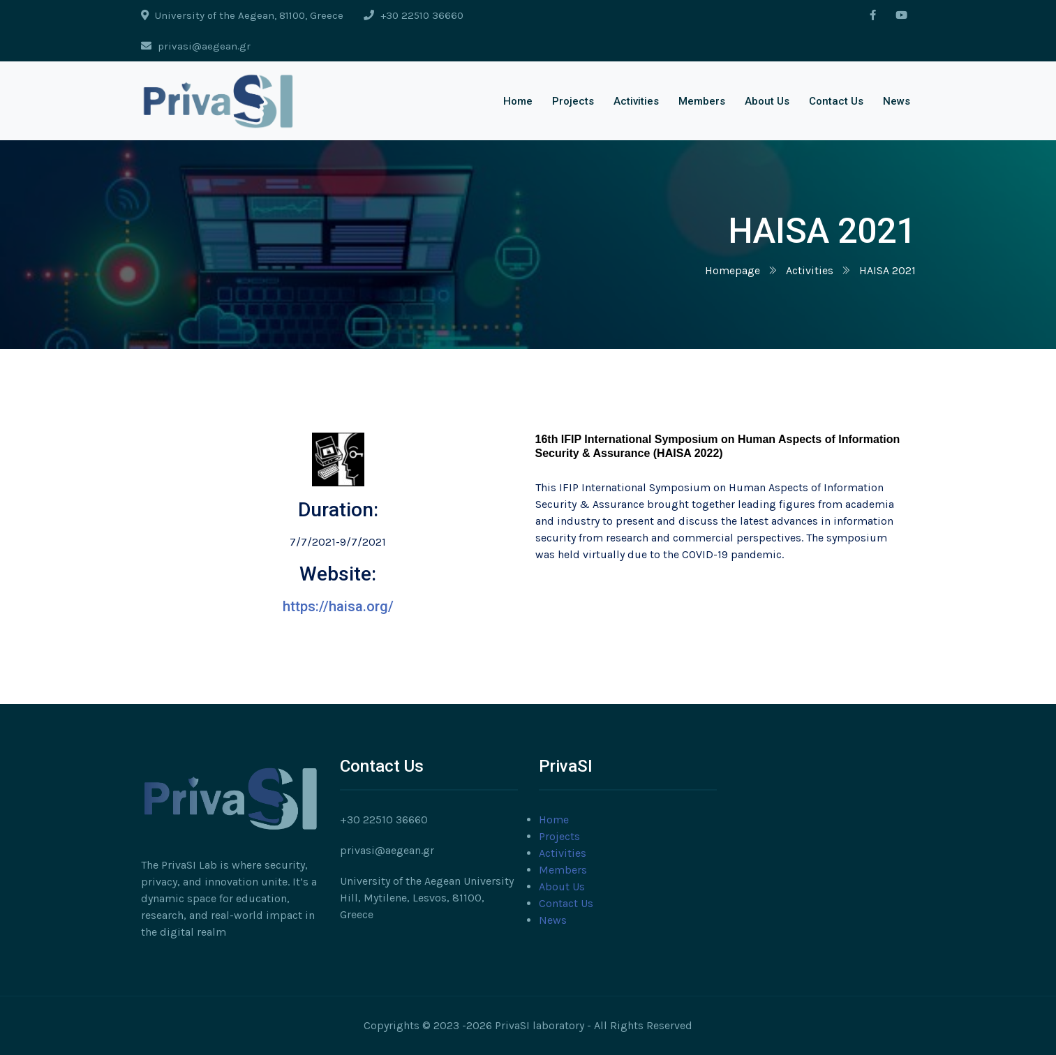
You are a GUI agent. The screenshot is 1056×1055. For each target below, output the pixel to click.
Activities (636, 101)
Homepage (732, 270)
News (896, 101)
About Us (767, 101)
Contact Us (836, 101)
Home (518, 101)
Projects (573, 101)
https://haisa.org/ (338, 606)
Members (701, 101)
